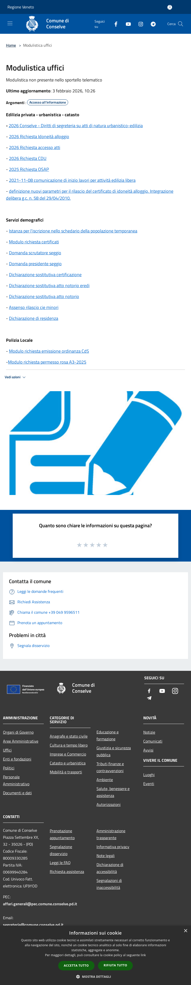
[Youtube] (126, 23)
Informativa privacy (112, 847)
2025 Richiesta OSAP (29, 169)
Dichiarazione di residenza (33, 318)
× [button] (185, 931)
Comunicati (152, 741)
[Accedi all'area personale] (170, 7)
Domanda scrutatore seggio (35, 252)
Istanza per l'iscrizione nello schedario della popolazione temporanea (73, 230)
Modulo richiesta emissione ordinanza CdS (49, 351)
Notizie (149, 732)
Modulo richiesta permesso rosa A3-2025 (47, 362)
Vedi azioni (16, 377)
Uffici (7, 750)
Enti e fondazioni (17, 759)
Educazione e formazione (107, 735)
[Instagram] (139, 23)
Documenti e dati (17, 793)
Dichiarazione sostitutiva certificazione (45, 274)
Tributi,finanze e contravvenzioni (110, 767)
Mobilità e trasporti (66, 772)
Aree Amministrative (20, 741)
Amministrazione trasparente (110, 834)
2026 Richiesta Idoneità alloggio (39, 136)
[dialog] (95, 955)
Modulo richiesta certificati (34, 241)
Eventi (148, 784)
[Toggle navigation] (10, 23)
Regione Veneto (20, 7)
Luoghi (149, 775)
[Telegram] (151, 23)
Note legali (105, 856)
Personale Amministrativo (16, 780)
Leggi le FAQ (60, 863)
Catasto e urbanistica (68, 763)
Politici (8, 768)
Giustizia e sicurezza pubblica (113, 751)
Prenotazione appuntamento (62, 834)
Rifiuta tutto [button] (115, 965)
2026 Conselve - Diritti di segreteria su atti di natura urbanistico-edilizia (76, 125)
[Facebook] (114, 23)
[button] (95, 976)
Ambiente (104, 780)
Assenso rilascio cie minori (33, 307)
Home (11, 45)
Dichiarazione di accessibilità (109, 868)
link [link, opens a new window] (143, 955)
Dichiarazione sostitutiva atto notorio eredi (49, 285)
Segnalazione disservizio (61, 850)
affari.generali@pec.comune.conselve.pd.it (40, 904)
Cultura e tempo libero (69, 745)
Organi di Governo (18, 732)
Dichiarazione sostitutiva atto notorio (44, 296)
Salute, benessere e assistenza (113, 792)
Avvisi (148, 750)
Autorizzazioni (108, 804)
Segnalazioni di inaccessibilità (109, 883)
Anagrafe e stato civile (69, 736)
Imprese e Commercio (68, 754)
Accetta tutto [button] (76, 965)
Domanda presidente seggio (35, 263)
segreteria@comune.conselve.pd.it (33, 925)
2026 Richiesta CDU (28, 158)
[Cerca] (181, 24)
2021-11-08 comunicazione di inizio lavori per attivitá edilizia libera (72, 180)
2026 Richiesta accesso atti (34, 147)
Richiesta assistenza (67, 871)
